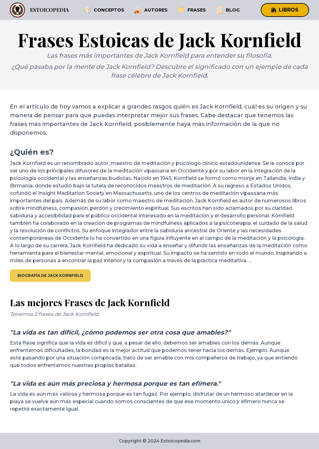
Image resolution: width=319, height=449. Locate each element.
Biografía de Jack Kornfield (50, 275)
